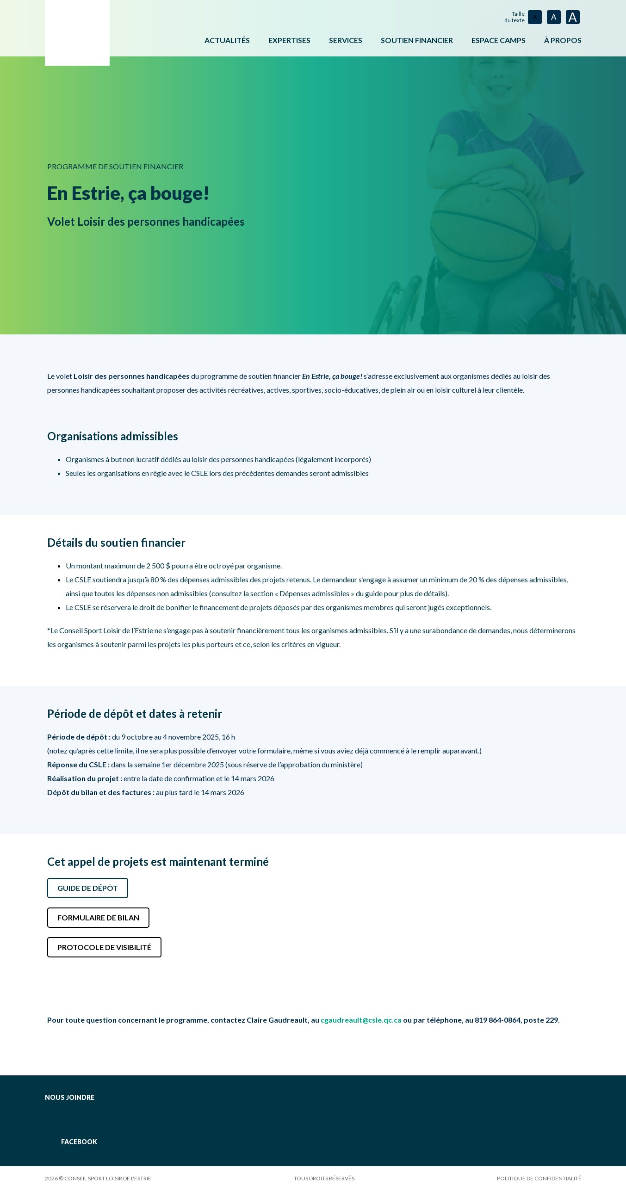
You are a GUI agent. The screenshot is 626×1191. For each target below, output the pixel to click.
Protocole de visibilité (104, 947)
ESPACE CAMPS (498, 40)
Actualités (227, 40)
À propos (563, 40)
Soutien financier (417, 40)
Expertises (289, 40)
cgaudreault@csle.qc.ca (361, 1019)
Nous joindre (69, 1097)
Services (345, 40)
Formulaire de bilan (98, 917)
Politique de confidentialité (539, 1178)
